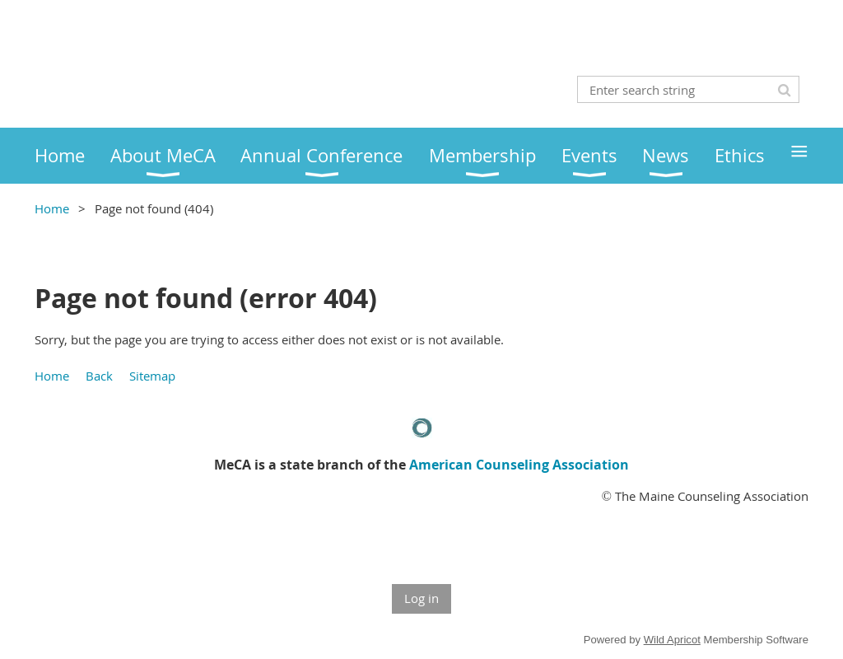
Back (99, 375)
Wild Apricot (672, 639)
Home (52, 208)
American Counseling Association (519, 465)
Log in (421, 598)
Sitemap (152, 375)
